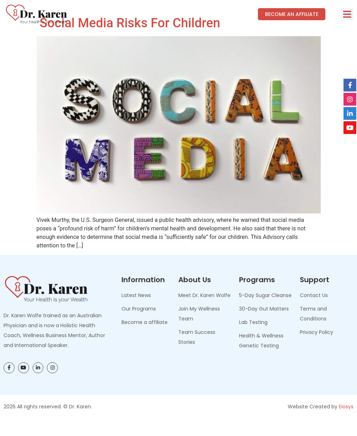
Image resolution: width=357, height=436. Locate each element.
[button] (347, 14)
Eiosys (346, 422)
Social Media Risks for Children (128, 39)
